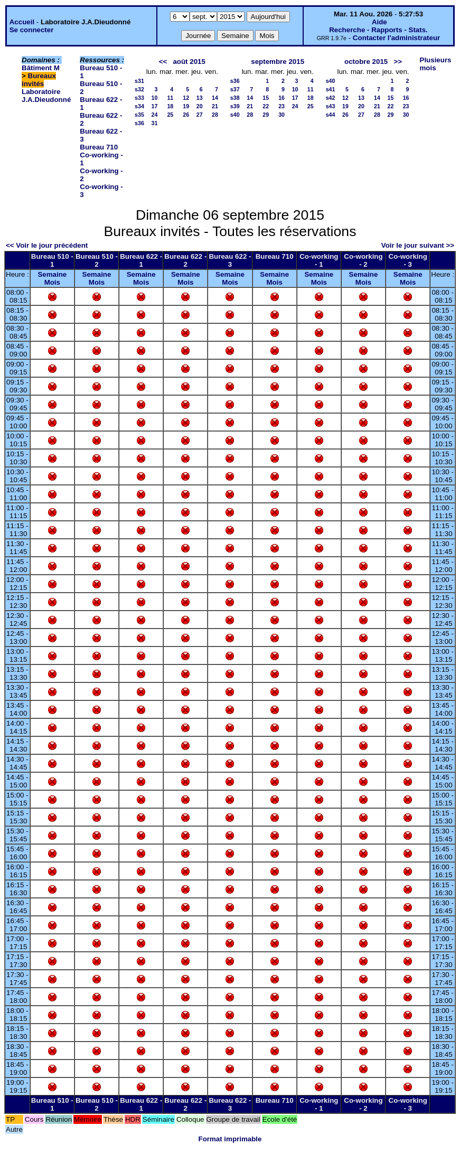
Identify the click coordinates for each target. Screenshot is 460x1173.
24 (154, 114)
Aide (379, 22)
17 (154, 106)
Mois (52, 282)
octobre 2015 (366, 61)
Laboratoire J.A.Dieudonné (46, 96)
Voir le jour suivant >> (417, 245)
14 (215, 98)
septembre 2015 (277, 61)
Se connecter (32, 30)
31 (154, 123)
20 (199, 106)
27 (199, 114)
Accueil (22, 22)
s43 (330, 106)
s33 (139, 98)
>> (397, 61)
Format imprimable (230, 1139)
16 (281, 98)
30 (281, 114)
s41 (330, 89)
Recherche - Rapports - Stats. (378, 30)
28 (215, 114)
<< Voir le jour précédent (47, 245)
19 (186, 106)
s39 (235, 106)
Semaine (52, 274)
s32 (139, 89)
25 (170, 114)
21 (215, 106)
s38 (235, 98)
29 (265, 114)
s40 (235, 114)
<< (163, 61)
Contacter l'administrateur (396, 38)
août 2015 (189, 61)
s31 (139, 81)
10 (154, 98)
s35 (139, 114)
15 (265, 98)
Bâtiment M (41, 68)
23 (281, 106)
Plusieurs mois (436, 64)
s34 (139, 106)
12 (186, 98)
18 (170, 106)
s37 (235, 89)
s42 (330, 98)
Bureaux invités (39, 80)
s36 (139, 123)
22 (265, 106)
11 (170, 98)
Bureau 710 (99, 147)
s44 (330, 114)
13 (199, 98)
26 (186, 114)
